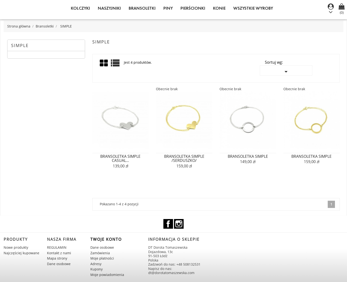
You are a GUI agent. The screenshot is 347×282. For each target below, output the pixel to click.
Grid (104, 63)
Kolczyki (80, 8)
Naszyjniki (109, 8)
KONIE (219, 8)
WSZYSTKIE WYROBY (253, 8)
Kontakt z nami (59, 253)
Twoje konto (106, 239)
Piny (168, 8)
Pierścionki (192, 8)
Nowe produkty (16, 247)
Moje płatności (102, 258)
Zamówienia (100, 253)
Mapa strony (57, 258)
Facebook (168, 224)
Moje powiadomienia (107, 274)
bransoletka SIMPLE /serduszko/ (184, 158)
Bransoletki (142, 8)
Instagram (179, 224)
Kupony (96, 269)
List (115, 65)
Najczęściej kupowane (21, 253)
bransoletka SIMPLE (248, 156)
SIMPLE (20, 45)
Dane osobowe (59, 263)
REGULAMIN (57, 247)
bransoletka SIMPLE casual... (120, 158)
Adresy (95, 263)
